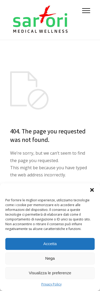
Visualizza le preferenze (50, 273)
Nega (50, 258)
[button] (92, 190)
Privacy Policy (51, 284)
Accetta (50, 243)
